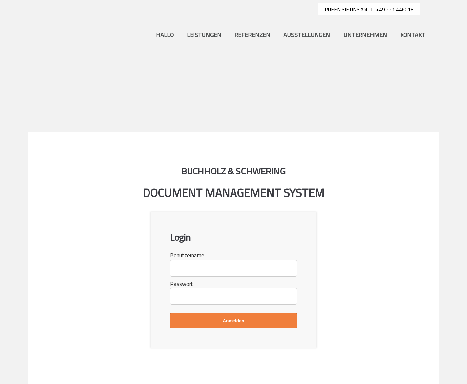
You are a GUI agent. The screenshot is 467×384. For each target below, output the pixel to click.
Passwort (181, 284)
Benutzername (187, 255)
